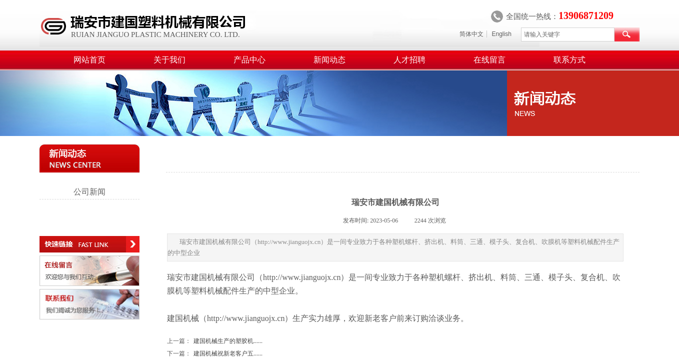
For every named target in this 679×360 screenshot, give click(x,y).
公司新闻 (90, 192)
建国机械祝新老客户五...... (214, 354)
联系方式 (570, 60)
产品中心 (250, 60)
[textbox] (567, 35)
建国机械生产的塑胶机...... (214, 341)
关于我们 (170, 60)
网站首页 (90, 60)
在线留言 (490, 60)
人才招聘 (410, 60)
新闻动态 (330, 60)
